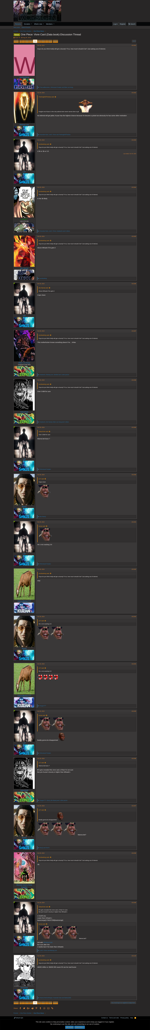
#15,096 (133, 758)
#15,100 (133, 956)
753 (27, 41)
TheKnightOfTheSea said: (47, 97)
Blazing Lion (25, 124)
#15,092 (133, 569)
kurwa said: (42, 526)
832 (50, 41)
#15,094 (133, 664)
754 (31, 41)
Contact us (104, 1018)
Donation (27, 24)
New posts (17, 27)
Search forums (26, 27)
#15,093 (133, 616)
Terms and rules (114, 1018)
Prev (16, 41)
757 (43, 41)
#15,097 (133, 806)
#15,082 (133, 92)
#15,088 (133, 380)
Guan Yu (17, 37)
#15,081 (133, 45)
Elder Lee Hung (25, 363)
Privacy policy (124, 1018)
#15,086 (133, 283)
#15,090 (133, 474)
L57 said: (42, 479)
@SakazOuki (48, 942)
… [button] (23, 41)
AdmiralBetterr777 (25, 601)
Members (49, 24)
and (45, 847)
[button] (32, 24)
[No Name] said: (44, 288)
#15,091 (133, 522)
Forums (18, 24)
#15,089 (133, 427)
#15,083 (133, 140)
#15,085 (133, 236)
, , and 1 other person (55, 374)
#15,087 (133, 331)
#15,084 (133, 187)
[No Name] (25, 268)
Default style (18, 1018)
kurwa (25, 506)
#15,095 (133, 711)
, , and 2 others (56, 231)
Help (131, 1018)
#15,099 (133, 902)
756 (39, 41)
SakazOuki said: (44, 431)
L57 (25, 172)
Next (55, 41)
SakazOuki (25, 412)
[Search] (131, 24)
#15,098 (133, 853)
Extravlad (25, 988)
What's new (38, 24)
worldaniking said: (44, 144)
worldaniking (25, 77)
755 (35, 41)
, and (57, 87)
